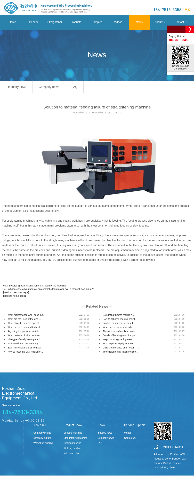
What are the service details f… (119, 328)
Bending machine (73, 434)
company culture (42, 439)
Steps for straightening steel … (119, 340)
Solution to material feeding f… (119, 324)
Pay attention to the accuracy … (24, 344)
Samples (97, 23)
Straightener (54, 23)
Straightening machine (75, 439)
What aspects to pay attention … (120, 344)
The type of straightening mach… (25, 340)
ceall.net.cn (185, 491)
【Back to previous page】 (16, 293)
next (34, 286)
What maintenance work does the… (26, 316)
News (139, 23)
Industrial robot (71, 454)
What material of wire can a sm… (25, 336)
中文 (187, 9)
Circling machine (72, 444)
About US (160, 23)
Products (75, 23)
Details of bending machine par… (120, 336)
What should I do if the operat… (24, 324)
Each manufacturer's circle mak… (25, 348)
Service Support (134, 426)
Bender (33, 23)
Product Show (73, 426)
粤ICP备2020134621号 (96, 491)
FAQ (79, 88)
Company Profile (42, 434)
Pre (48, 290)
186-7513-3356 (167, 9)
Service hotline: (27, 411)
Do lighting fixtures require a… (119, 316)
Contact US (182, 23)
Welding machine (73, 449)
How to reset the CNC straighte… (25, 353)
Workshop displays (43, 444)
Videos (118, 23)
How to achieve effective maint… (120, 320)
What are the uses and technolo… (26, 328)
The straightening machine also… (120, 353)
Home (12, 23)
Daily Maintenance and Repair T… (121, 348)
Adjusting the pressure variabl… (24, 332)
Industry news (18, 88)
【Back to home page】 (14, 297)
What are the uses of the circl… (24, 320)
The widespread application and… (121, 332)
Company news (51, 88)
